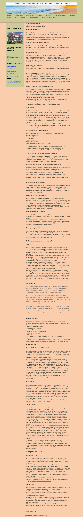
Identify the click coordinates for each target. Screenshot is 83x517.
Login (71, 511)
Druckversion (28, 511)
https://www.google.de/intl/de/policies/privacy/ (55, 505)
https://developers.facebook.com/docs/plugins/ (40, 357)
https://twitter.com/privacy (35, 398)
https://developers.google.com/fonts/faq (39, 479)
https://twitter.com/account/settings (37, 401)
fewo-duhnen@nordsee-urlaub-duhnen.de (40, 143)
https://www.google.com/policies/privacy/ (40, 481)
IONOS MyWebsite (41, 515)
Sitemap (34, 511)
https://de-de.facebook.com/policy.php (44, 373)
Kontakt (9, 56)
